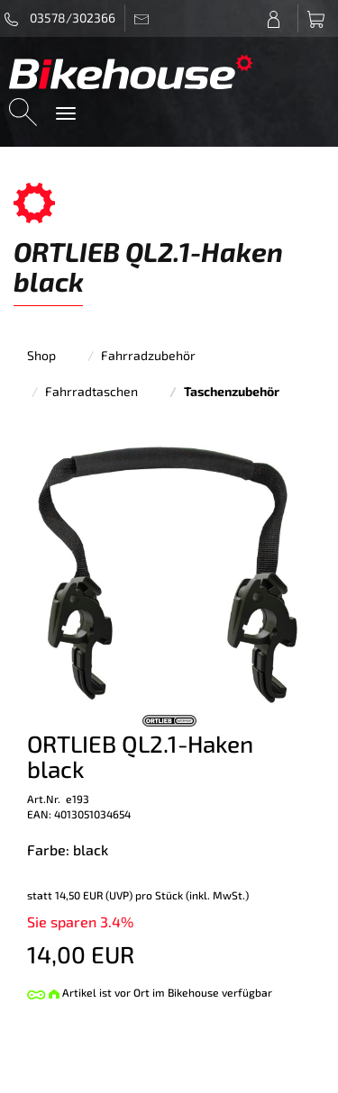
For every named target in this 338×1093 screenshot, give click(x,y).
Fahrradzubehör (148, 355)
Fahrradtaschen (91, 391)
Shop (41, 355)
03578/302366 (60, 18)
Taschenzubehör (231, 391)
